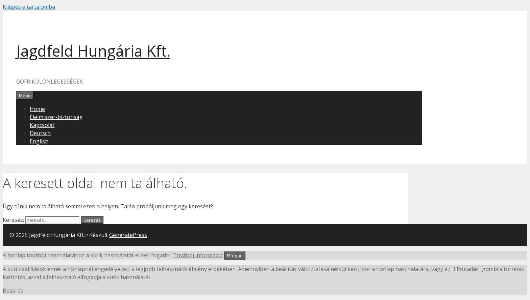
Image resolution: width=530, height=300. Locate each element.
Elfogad (235, 255)
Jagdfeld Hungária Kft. (93, 50)
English (39, 141)
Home (37, 109)
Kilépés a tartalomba (29, 6)
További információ (198, 255)
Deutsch (40, 133)
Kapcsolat (42, 125)
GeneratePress (128, 235)
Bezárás (13, 290)
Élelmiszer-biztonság (56, 117)
